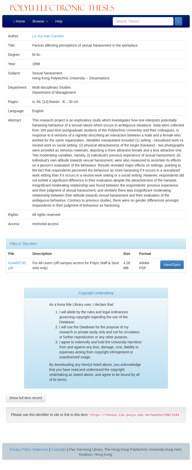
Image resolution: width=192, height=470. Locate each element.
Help (58, 21)
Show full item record (25, 398)
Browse (40, 21)
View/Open (172, 265)
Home (19, 21)
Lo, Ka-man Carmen (48, 36)
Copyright (58, 449)
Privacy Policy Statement (29, 449)
